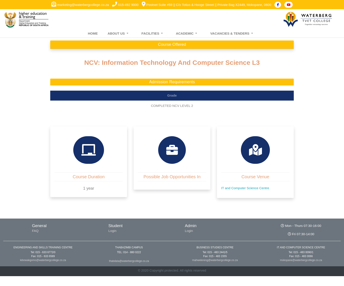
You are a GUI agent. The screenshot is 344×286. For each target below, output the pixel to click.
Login (112, 231)
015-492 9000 (125, 5)
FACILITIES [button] (151, 33)
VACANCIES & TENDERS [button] (230, 33)
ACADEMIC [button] (185, 33)
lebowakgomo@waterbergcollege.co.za (43, 260)
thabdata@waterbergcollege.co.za (129, 261)
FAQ (35, 231)
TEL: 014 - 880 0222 (129, 252)
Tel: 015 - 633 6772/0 (43, 252)
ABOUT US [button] (117, 33)
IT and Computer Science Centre (245, 188)
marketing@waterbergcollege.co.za (80, 5)
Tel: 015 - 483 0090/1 (301, 252)
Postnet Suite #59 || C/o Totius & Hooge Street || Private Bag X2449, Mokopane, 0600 (206, 5)
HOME (93, 33)
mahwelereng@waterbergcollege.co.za (215, 260)
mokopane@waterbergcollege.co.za (301, 260)
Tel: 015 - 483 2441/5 (215, 252)
